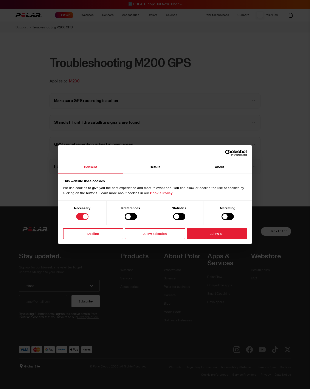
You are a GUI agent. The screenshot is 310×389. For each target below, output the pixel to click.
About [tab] (219, 167)
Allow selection (155, 234)
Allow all (216, 234)
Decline (93, 234)
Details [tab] (155, 167)
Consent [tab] (90, 167)
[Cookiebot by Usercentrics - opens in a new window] (228, 153)
